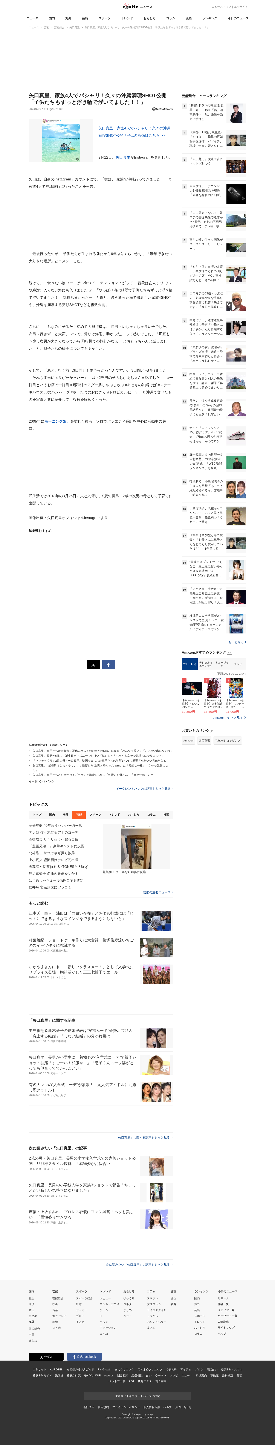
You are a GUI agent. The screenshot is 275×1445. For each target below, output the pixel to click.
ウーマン (160, 1375)
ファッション (108, 1327)
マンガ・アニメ (109, 1304)
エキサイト (241, 6)
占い (149, 1375)
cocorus (109, 1375)
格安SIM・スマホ (232, 1369)
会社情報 (88, 1407)
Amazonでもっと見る (228, 717)
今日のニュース (238, 18)
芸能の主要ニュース (158, 892)
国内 (52, 18)
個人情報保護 (151, 1407)
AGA (131, 1381)
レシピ (174, 1375)
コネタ (127, 1304)
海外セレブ (59, 1315)
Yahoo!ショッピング (227, 740)
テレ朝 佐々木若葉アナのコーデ (53, 832)
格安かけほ (74, 1375)
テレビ (238, 664)
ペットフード (117, 1381)
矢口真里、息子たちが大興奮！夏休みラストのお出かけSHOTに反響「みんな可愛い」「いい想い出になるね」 (103, 750)
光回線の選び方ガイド (80, 1369)
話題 (173, 1304)
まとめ (33, 1315)
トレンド (127, 18)
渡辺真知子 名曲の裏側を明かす (53, 873)
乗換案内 (201, 1375)
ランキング (209, 18)
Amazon (188, 740)
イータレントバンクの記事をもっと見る (144, 788)
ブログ (199, 1369)
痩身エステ (145, 1381)
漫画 (189, 18)
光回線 (59, 1375)
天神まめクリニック (150, 1369)
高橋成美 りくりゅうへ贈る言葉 (53, 839)
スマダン (152, 1298)
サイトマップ (226, 1327)
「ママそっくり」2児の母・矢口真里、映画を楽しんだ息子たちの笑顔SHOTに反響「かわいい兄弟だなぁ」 (101, 760)
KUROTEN (56, 1369)
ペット (127, 1315)
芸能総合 (58, 1298)
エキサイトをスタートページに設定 (137, 1396)
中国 (31, 1334)
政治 (31, 1310)
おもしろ (150, 18)
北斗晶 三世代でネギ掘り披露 (52, 853)
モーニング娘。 (57, 421)
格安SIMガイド (42, 1375)
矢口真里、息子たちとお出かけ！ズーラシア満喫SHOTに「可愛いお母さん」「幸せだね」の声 (93, 774)
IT (101, 1315)
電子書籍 (160, 1381)
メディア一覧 (226, 1310)
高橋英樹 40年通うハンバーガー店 (55, 825)
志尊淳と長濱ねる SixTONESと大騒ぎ (58, 867)
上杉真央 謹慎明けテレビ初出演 (53, 860)
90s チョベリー (156, 1321)
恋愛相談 (136, 1375)
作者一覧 (223, 1304)
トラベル (152, 1315)
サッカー (81, 1310)
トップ (37, 814)
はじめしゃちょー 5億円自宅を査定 (56, 880)
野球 (79, 1304)
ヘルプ (222, 1333)
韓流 (55, 1321)
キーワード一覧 (227, 1315)
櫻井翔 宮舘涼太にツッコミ (50, 887)
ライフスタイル (157, 1310)
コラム (170, 18)
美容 (239, 1375)
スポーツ (104, 18)
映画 (55, 1304)
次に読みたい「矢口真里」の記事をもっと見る (139, 1264)
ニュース (32, 18)
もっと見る (237, 642)
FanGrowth (104, 1369)
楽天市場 (204, 740)
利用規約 (103, 1407)
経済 (31, 1304)
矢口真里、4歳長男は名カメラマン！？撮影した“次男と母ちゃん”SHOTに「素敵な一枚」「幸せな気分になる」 (100, 768)
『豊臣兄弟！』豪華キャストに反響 (56, 846)
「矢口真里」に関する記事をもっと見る (144, 1137)
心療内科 (171, 1369)
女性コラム (154, 1304)
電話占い (211, 1369)
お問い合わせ (183, 1407)
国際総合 (34, 1328)
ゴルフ (80, 1315)
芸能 (85, 18)
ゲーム (104, 1310)
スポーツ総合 (84, 1298)
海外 (68, 18)
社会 (31, 1298)
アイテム (185, 1369)
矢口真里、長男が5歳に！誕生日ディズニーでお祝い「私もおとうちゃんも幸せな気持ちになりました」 (98, 755)
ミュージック (222, 664)
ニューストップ (221, 6)
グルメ (104, 1321)
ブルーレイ (190, 664)
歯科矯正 (227, 1375)
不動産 (214, 1375)
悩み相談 (122, 1375)
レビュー (105, 1298)
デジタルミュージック (206, 664)
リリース (223, 1298)
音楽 (55, 1310)
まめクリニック (124, 1369)
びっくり (128, 1298)
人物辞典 (223, 1321)
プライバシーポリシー (126, 1407)
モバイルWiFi (92, 1375)
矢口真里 (123, 157)
